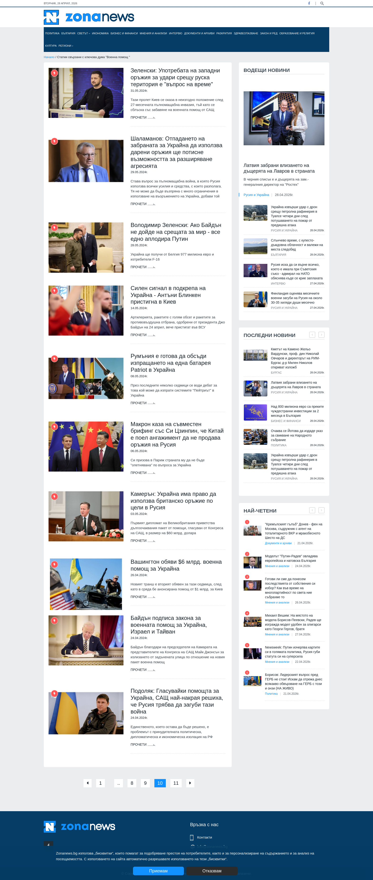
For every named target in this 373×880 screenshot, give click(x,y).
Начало (49, 57)
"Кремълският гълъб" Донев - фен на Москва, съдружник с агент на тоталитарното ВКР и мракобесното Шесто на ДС (293, 531)
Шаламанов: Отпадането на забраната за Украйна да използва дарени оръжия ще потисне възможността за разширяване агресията (176, 152)
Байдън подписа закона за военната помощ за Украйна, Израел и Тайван (169, 625)
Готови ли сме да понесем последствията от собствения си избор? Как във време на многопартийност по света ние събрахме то (290, 588)
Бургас (276, 372)
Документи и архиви (199, 33)
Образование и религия (297, 33)
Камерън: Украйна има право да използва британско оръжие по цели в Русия (173, 501)
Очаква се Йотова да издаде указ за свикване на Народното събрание (297, 435)
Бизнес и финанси (124, 33)
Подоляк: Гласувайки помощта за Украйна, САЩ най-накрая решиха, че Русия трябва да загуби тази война (177, 701)
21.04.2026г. (305, 543)
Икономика (100, 33)
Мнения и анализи (153, 33)
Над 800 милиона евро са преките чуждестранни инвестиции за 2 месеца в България (297, 411)
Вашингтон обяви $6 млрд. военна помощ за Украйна (176, 565)
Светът (83, 33)
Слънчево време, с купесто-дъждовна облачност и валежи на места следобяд (297, 244)
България (68, 33)
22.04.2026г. (303, 662)
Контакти (204, 837)
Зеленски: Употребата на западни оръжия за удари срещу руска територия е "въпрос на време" (175, 77)
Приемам (158, 871)
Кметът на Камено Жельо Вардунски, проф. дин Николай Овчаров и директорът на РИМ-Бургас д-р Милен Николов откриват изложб (295, 358)
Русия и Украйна (256, 195)
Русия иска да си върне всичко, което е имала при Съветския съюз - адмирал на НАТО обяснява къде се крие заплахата (297, 271)
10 (160, 783)
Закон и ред (268, 33)
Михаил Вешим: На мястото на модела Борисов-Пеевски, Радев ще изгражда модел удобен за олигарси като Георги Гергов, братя (293, 622)
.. (118, 783)
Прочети (143, 117)
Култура (51, 45)
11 (176, 783)
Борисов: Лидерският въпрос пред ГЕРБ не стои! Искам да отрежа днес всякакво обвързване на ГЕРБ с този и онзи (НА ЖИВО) (293, 681)
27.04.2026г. (303, 634)
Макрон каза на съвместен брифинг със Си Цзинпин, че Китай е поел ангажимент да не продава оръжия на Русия (177, 434)
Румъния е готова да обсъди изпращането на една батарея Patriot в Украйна (171, 363)
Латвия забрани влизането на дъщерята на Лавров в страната (279, 168)
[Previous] (87, 783)
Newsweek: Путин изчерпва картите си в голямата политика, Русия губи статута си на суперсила (292, 651)
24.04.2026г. (303, 566)
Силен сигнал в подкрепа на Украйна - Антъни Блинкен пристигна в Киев (168, 295)
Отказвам (211, 871)
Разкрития (224, 33)
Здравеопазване (246, 33)
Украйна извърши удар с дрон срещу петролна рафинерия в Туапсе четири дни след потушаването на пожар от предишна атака (294, 216)
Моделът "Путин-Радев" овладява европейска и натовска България (291, 558)
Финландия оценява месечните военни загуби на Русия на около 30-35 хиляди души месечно (296, 298)
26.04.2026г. (303, 602)
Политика (52, 33)
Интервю (175, 33)
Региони (66, 45)
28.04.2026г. (284, 195)
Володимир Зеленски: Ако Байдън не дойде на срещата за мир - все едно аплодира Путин (176, 232)
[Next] (190, 783)
